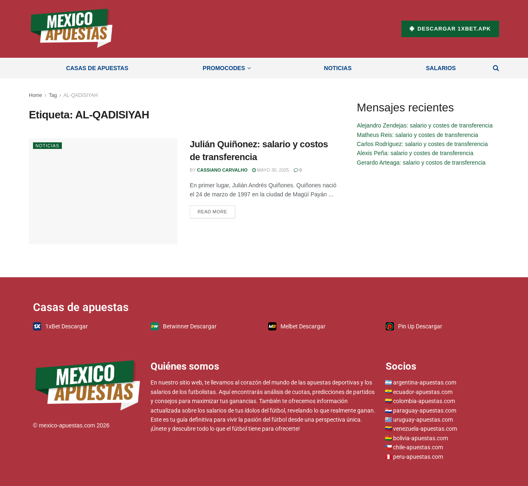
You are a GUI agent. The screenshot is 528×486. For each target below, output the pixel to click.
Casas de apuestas (97, 68)
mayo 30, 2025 (270, 170)
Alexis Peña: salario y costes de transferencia (415, 153)
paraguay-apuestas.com (424, 410)
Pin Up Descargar (414, 326)
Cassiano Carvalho (222, 170)
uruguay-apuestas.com (423, 419)
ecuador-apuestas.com (423, 392)
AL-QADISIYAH (81, 95)
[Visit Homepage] (71, 29)
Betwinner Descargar (184, 326)
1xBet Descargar (60, 326)
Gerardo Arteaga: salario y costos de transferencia (421, 162)
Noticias (337, 68)
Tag (53, 95)
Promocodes (224, 68)
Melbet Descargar (296, 326)
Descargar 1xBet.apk (450, 29)
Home (35, 95)
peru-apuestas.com (418, 456)
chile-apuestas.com (418, 447)
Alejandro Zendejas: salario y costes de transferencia (425, 125)
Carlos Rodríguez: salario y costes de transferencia (422, 144)
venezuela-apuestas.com (425, 428)
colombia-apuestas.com (424, 401)
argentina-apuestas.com (424, 382)
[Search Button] (496, 68)
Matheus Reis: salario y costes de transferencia (417, 135)
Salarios (441, 68)
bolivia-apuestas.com (420, 438)
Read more (216, 209)
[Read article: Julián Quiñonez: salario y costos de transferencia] (103, 191)
